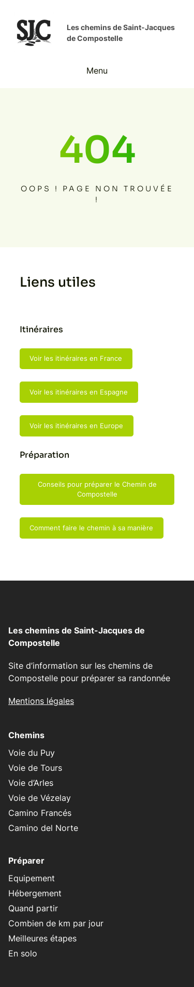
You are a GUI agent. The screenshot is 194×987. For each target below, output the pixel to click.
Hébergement (35, 893)
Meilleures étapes (42, 938)
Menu (97, 70)
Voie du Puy (31, 753)
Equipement (31, 878)
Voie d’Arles (30, 783)
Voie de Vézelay (39, 798)
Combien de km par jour (55, 923)
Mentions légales (41, 701)
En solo (22, 953)
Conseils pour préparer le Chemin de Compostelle (97, 489)
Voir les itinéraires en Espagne (78, 392)
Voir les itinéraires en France (75, 358)
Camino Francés (39, 813)
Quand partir (33, 908)
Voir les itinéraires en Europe (76, 425)
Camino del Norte (43, 828)
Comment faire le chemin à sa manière (91, 528)
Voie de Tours (35, 768)
